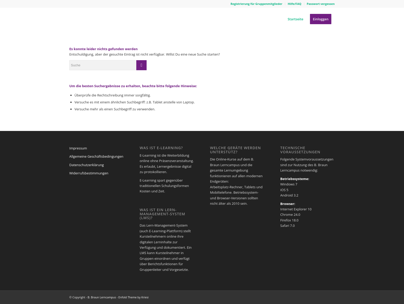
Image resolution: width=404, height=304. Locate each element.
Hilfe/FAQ (294, 4)
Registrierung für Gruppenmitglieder (256, 4)
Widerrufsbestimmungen (88, 173)
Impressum (78, 148)
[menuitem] (256, 4)
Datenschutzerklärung (86, 165)
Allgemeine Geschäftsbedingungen (96, 156)
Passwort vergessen (321, 4)
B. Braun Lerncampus (102, 297)
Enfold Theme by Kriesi (134, 297)
